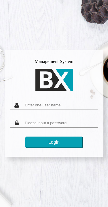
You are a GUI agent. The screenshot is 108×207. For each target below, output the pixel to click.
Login (54, 142)
